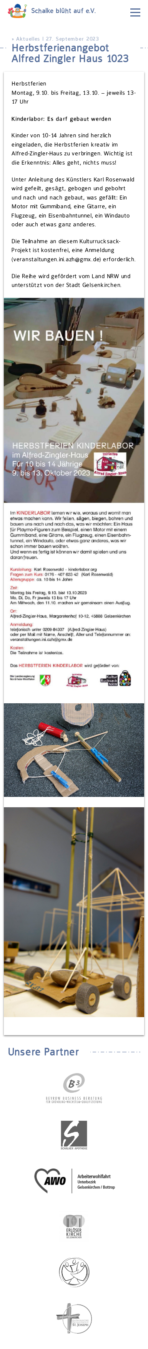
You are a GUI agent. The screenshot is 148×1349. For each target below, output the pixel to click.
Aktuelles (28, 38)
